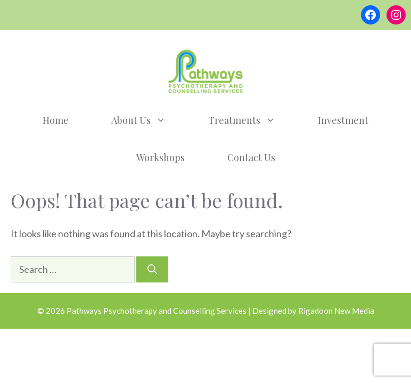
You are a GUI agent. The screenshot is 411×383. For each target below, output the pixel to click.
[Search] (152, 269)
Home (56, 120)
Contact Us (251, 157)
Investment (343, 120)
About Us (149, 120)
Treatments (252, 120)
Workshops (160, 157)
